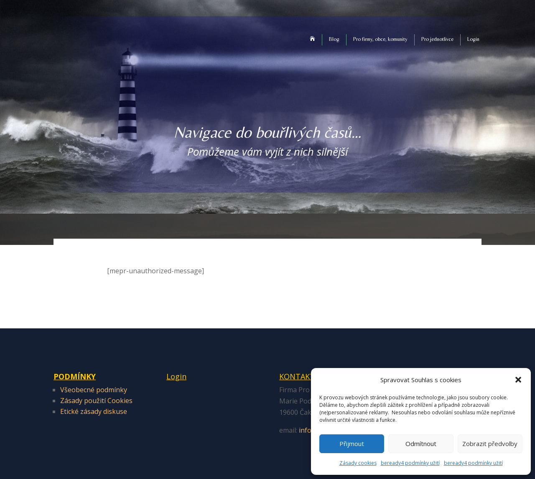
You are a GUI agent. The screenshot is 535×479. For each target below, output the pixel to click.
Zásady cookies (358, 462)
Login (473, 39)
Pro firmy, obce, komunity (380, 39)
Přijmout (351, 443)
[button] (518, 380)
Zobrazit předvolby (489, 443)
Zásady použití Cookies (96, 400)
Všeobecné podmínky (93, 389)
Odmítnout (420, 443)
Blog (334, 39)
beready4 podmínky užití (410, 462)
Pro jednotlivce (437, 39)
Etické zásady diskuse (93, 411)
